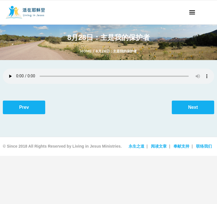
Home (86, 51)
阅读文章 (159, 146)
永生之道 (136, 146)
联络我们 (204, 146)
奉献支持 (181, 146)
